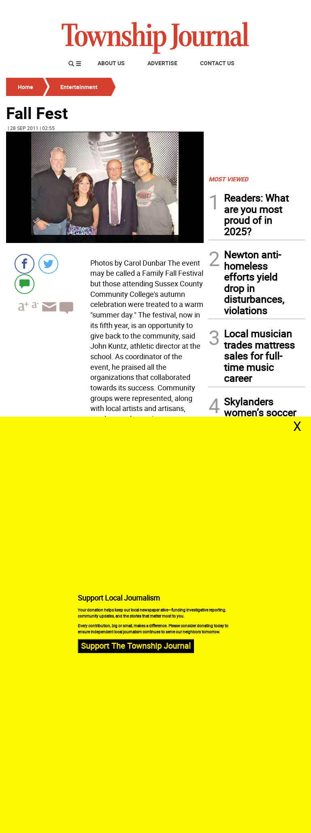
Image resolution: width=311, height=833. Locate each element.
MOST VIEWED (228, 179)
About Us (111, 63)
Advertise (162, 63)
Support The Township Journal (136, 646)
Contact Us (217, 63)
